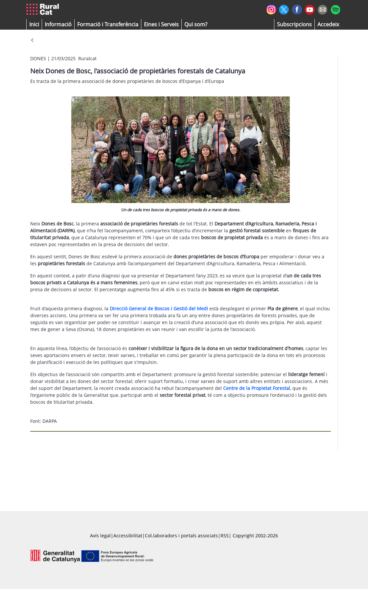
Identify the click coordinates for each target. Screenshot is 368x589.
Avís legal (100, 535)
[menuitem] (108, 24)
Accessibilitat (127, 535)
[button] (34, 24)
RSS (224, 535)
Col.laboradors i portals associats (181, 535)
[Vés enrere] (32, 40)
